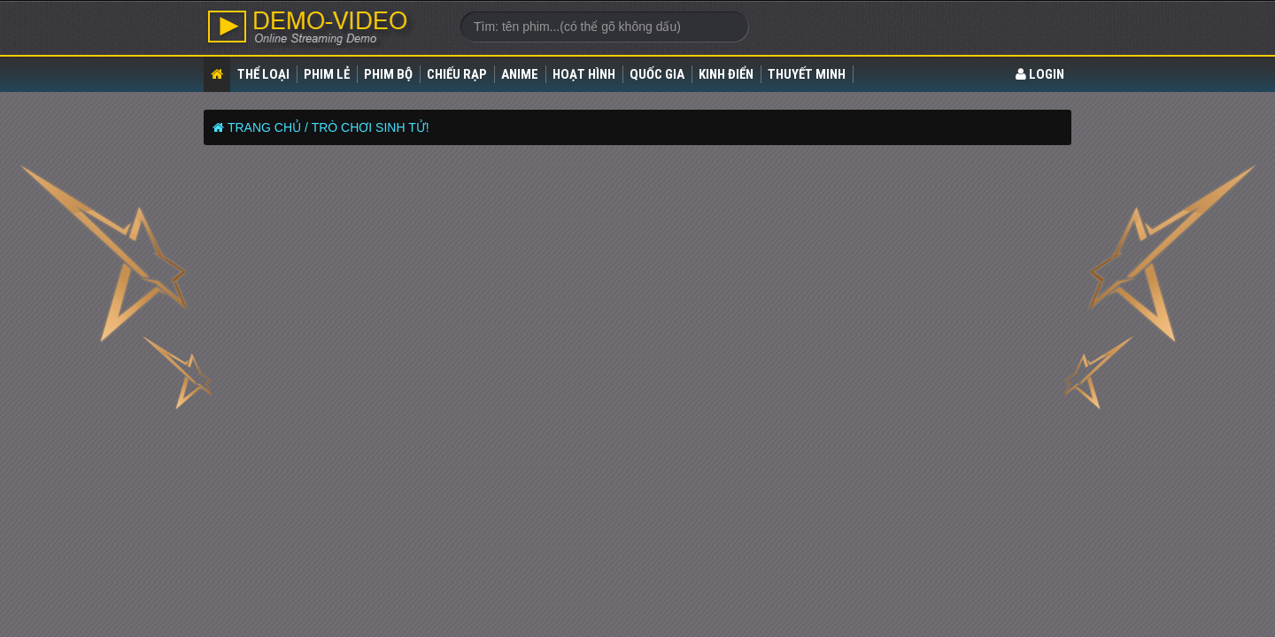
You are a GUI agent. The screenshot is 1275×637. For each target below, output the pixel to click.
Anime (519, 74)
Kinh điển (726, 74)
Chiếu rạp (457, 74)
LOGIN (1040, 74)
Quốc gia (657, 74)
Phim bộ (388, 74)
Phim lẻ (327, 74)
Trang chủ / (268, 127)
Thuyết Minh (807, 74)
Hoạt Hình (583, 74)
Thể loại (263, 74)
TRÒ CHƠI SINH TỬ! (370, 127)
